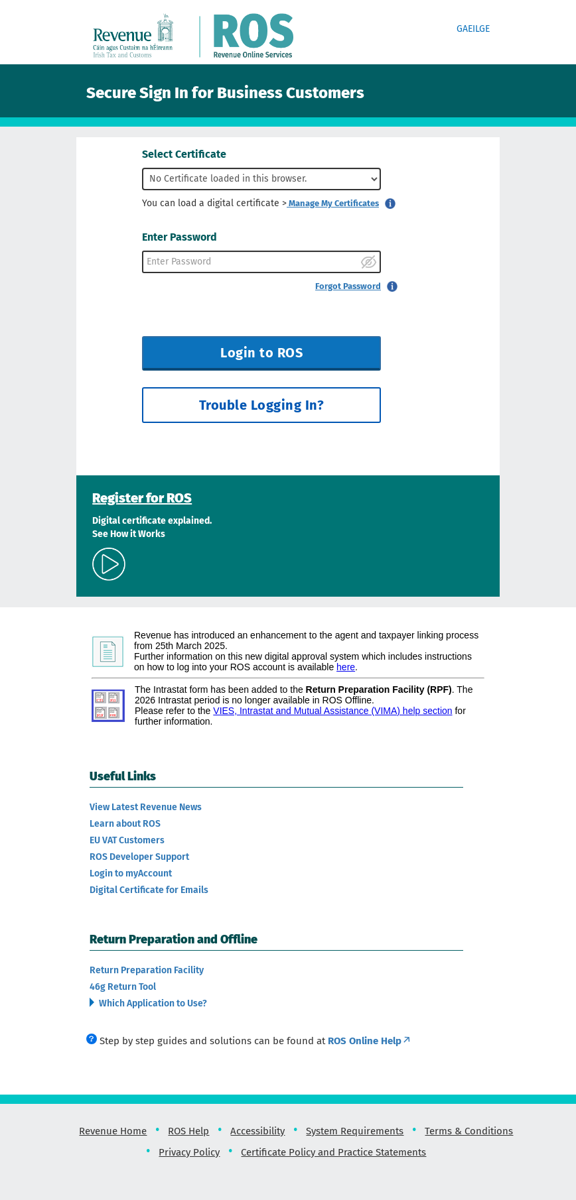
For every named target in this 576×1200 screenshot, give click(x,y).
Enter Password (179, 237)
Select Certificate (184, 154)
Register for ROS (142, 498)
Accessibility (257, 1131)
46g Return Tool (123, 986)
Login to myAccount (131, 873)
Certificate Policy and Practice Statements (333, 1152)
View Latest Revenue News (146, 807)
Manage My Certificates (333, 203)
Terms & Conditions (469, 1131)
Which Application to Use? (152, 1003)
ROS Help (188, 1131)
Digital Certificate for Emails (149, 890)
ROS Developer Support (139, 857)
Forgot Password (348, 286)
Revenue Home (113, 1131)
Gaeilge (473, 28)
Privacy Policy (189, 1152)
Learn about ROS (125, 823)
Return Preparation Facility (147, 970)
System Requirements (354, 1131)
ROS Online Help (369, 1041)
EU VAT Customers (127, 840)
